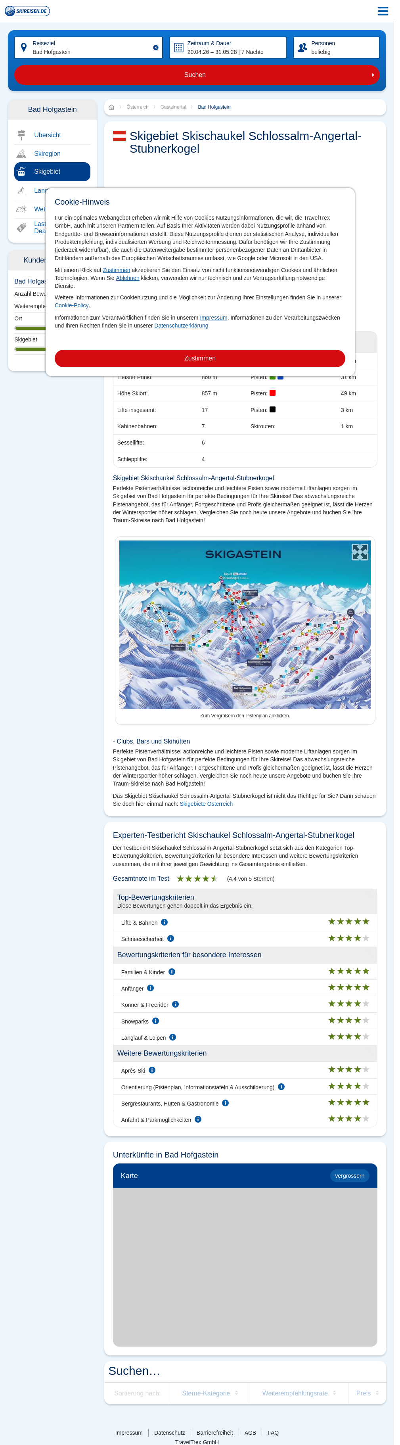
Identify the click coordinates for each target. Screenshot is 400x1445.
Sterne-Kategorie (206, 1393)
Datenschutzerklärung (181, 325)
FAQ (273, 1433)
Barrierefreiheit (215, 1433)
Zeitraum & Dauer (209, 43)
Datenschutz (169, 1433)
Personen (323, 43)
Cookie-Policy (72, 305)
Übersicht (47, 135)
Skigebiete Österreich (206, 804)
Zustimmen (116, 270)
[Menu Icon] (383, 11)
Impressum (213, 317)
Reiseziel (44, 43)
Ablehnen (128, 278)
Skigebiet (47, 171)
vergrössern (350, 1176)
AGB (250, 1433)
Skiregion (47, 153)
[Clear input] (156, 47)
